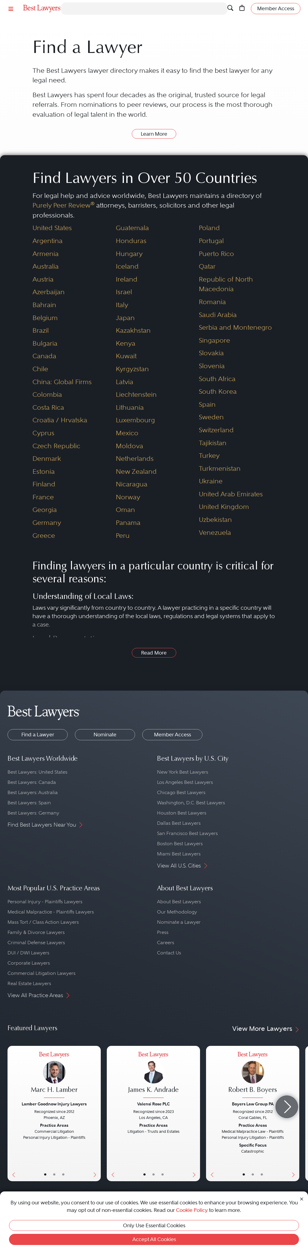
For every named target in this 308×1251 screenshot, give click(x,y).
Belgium (45, 318)
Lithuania (130, 407)
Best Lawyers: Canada (32, 782)
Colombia (47, 394)
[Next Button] (96, 1113)
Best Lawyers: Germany (33, 813)
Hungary (129, 253)
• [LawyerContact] (63, 1174)
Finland (43, 484)
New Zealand (136, 471)
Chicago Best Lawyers (181, 792)
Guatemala (132, 228)
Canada (44, 356)
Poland (209, 228)
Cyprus (43, 433)
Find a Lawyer (37, 735)
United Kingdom (224, 506)
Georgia (44, 509)
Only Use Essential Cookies (154, 1225)
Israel (124, 292)
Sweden (211, 417)
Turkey (209, 455)
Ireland (126, 279)
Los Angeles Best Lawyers (185, 782)
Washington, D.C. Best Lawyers (191, 803)
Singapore (214, 340)
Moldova (129, 446)
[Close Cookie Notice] (302, 1198)
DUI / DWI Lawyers (28, 953)
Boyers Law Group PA (253, 1104)
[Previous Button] (12, 1113)
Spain (207, 404)
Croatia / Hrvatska (59, 420)
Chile (40, 369)
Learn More (154, 134)
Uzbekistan (215, 519)
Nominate (105, 735)
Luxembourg (135, 420)
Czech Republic (56, 446)
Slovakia (211, 353)
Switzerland (216, 430)
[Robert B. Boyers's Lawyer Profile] (252, 1075)
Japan (125, 318)
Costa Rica (48, 407)
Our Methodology (177, 912)
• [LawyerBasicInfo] (45, 1174)
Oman (125, 509)
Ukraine (211, 481)
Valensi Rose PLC (153, 1104)
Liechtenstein (136, 394)
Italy (122, 305)
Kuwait (126, 356)
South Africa (217, 379)
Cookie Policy (192, 1210)
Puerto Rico (216, 253)
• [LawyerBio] (54, 1174)
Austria (43, 279)
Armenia (45, 253)
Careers (165, 942)
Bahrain (44, 305)
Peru (123, 535)
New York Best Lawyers (182, 772)
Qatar (207, 266)
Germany (46, 522)
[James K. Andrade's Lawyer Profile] (153, 1075)
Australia (45, 266)
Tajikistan (212, 443)
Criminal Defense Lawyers (36, 942)
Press (162, 932)
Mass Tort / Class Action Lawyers (43, 922)
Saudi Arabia (218, 315)
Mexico (127, 433)
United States (52, 228)
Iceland (127, 266)
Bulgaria (44, 343)
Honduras (131, 241)
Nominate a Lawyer (179, 922)
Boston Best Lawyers (180, 843)
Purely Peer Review (63, 205)
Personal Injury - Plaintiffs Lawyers (45, 901)
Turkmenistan (220, 468)
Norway (128, 497)
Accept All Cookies (154, 1239)
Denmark (46, 458)
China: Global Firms (62, 382)
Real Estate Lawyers (29, 983)
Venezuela (215, 532)
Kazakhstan (133, 330)
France (43, 497)
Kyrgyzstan (132, 369)
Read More (154, 653)
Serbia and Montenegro (235, 327)
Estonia (43, 471)
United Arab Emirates (231, 494)
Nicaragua (131, 484)
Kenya (125, 343)
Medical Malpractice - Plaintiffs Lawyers (51, 912)
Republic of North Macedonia (226, 284)
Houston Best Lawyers (181, 813)
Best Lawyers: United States (37, 772)
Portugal (211, 241)
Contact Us (169, 953)
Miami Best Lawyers (179, 854)
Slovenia (212, 366)
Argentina (47, 241)
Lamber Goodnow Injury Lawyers (54, 1104)
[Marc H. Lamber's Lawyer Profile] (54, 1075)
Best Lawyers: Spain (29, 803)
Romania (212, 302)
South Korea (218, 391)
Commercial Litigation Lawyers (41, 973)
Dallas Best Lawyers (179, 823)
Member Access (172, 735)
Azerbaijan (48, 292)
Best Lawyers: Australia (33, 792)
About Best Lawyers (179, 901)
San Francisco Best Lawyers (187, 833)
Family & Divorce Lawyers (36, 932)
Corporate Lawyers (29, 963)
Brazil (40, 330)
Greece (43, 535)
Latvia (124, 382)
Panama (128, 522)
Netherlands (135, 458)
